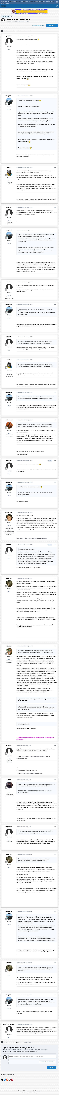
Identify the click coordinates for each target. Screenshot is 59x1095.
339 (9, 759)
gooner (12, 21)
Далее (17, 30)
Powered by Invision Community (29, 1092)
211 (9, 591)
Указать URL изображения (47, 1061)
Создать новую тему (38, 25)
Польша (27, 21)
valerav (8, 207)
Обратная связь (27, 1091)
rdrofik (8, 337)
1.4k (9, 525)
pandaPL (9, 745)
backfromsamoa (9, 1024)
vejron (9, 780)
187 (9, 659)
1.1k (9, 433)
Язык (20, 1091)
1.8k (9, 109)
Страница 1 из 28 (28, 30)
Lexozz (8, 167)
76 (9, 49)
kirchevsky (9, 512)
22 (9, 350)
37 (9, 1037)
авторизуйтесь (7, 1051)
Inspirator (8, 826)
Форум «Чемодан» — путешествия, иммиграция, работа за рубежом (27, 2)
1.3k (9, 220)
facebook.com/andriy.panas (29, 773)
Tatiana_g (8, 578)
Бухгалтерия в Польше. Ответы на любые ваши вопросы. (32, 538)
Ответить (52, 25)
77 (9, 840)
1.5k (9, 793)
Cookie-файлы (37, 1091)
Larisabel (9, 646)
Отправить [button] (52, 1067)
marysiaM (8, 96)
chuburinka (9, 420)
